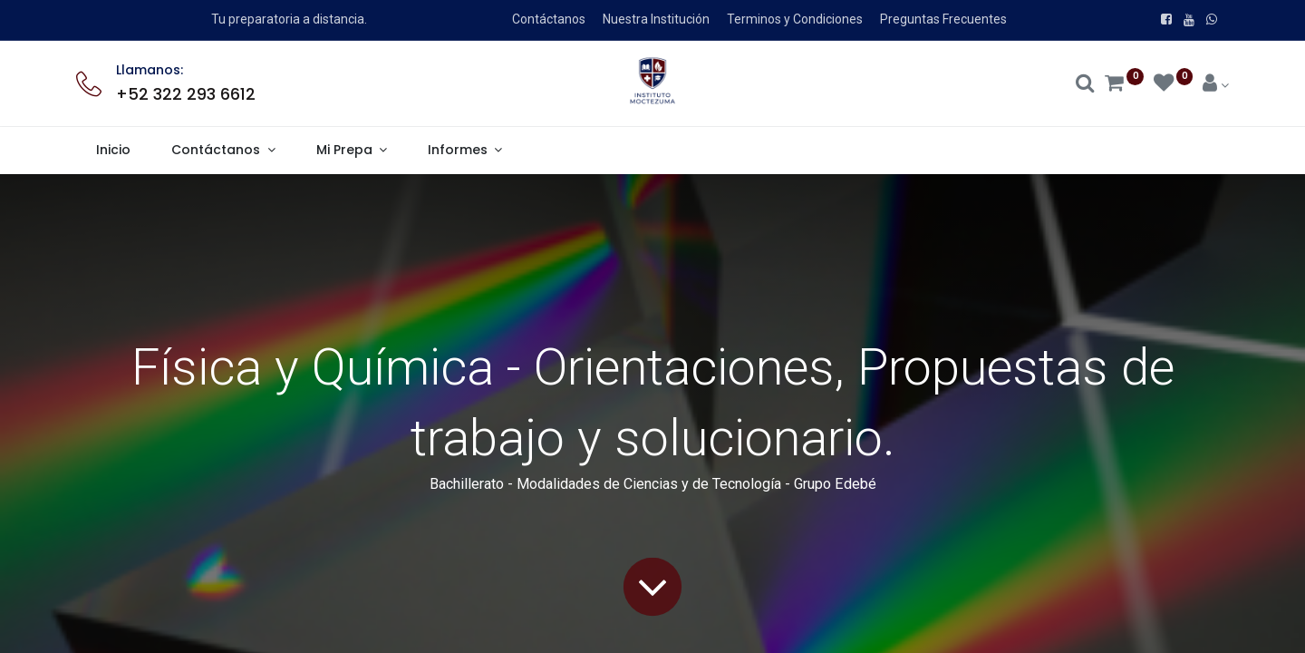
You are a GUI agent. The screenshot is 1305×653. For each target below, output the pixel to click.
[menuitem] (113, 150)
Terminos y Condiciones (795, 19)
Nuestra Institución (656, 19)
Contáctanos (548, 19)
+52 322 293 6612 (186, 94)
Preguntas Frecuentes (943, 19)
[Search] (1085, 85)
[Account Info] (1216, 85)
